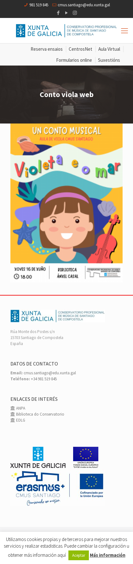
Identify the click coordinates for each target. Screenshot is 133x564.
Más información (107, 555)
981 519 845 (38, 5)
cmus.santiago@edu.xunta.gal (84, 5)
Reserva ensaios (47, 49)
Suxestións (109, 60)
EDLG (20, 420)
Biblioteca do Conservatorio (39, 414)
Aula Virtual (109, 49)
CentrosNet (80, 49)
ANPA (20, 408)
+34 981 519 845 (44, 379)
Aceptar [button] (78, 555)
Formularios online (74, 60)
